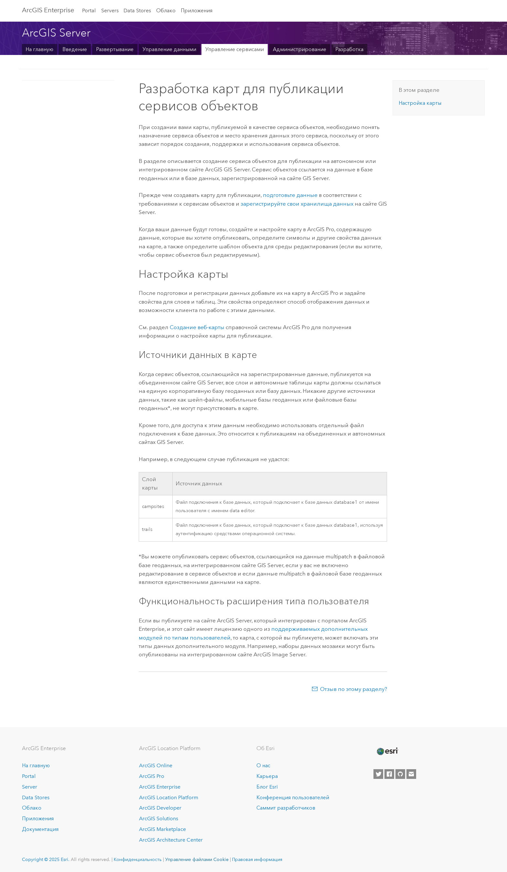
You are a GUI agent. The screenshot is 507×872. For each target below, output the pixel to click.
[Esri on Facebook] (389, 774)
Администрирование (299, 49)
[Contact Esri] (411, 774)
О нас (263, 765)
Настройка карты (420, 103)
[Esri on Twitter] (378, 774)
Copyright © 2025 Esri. (46, 859)
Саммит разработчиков (285, 808)
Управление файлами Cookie (197, 859)
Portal (89, 10)
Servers (110, 10)
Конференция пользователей (292, 797)
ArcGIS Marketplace (162, 829)
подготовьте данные (290, 195)
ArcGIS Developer (160, 808)
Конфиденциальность (138, 859)
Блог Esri (267, 787)
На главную (39, 49)
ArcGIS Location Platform (168, 797)
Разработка (349, 49)
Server (29, 787)
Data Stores (137, 10)
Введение (74, 49)
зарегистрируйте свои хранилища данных (297, 203)
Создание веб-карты (197, 327)
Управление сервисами (234, 49)
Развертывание (115, 49)
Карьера (267, 776)
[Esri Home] (387, 751)
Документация (40, 829)
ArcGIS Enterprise (48, 10)
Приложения (196, 10)
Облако (166, 10)
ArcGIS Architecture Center (171, 840)
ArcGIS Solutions (158, 818)
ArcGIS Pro (151, 776)
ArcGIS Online (155, 765)
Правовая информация (257, 859)
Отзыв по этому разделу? (353, 689)
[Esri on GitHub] (400, 774)
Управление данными (169, 49)
